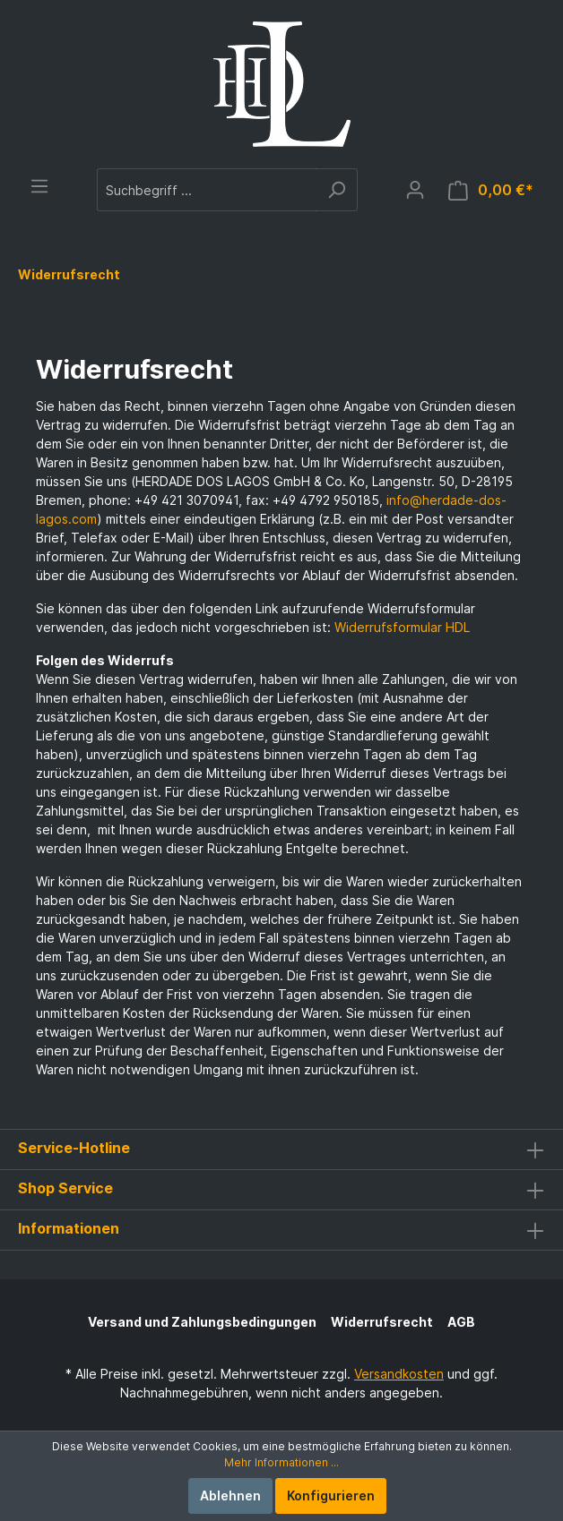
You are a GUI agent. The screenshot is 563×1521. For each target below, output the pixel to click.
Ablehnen (230, 1495)
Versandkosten (399, 1373)
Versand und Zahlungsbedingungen (202, 1321)
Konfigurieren (331, 1495)
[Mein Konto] (415, 190)
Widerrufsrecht (382, 1321)
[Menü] (39, 186)
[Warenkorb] (491, 190)
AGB (461, 1321)
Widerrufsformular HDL (402, 627)
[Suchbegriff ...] (206, 189)
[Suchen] (337, 189)
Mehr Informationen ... (281, 1462)
